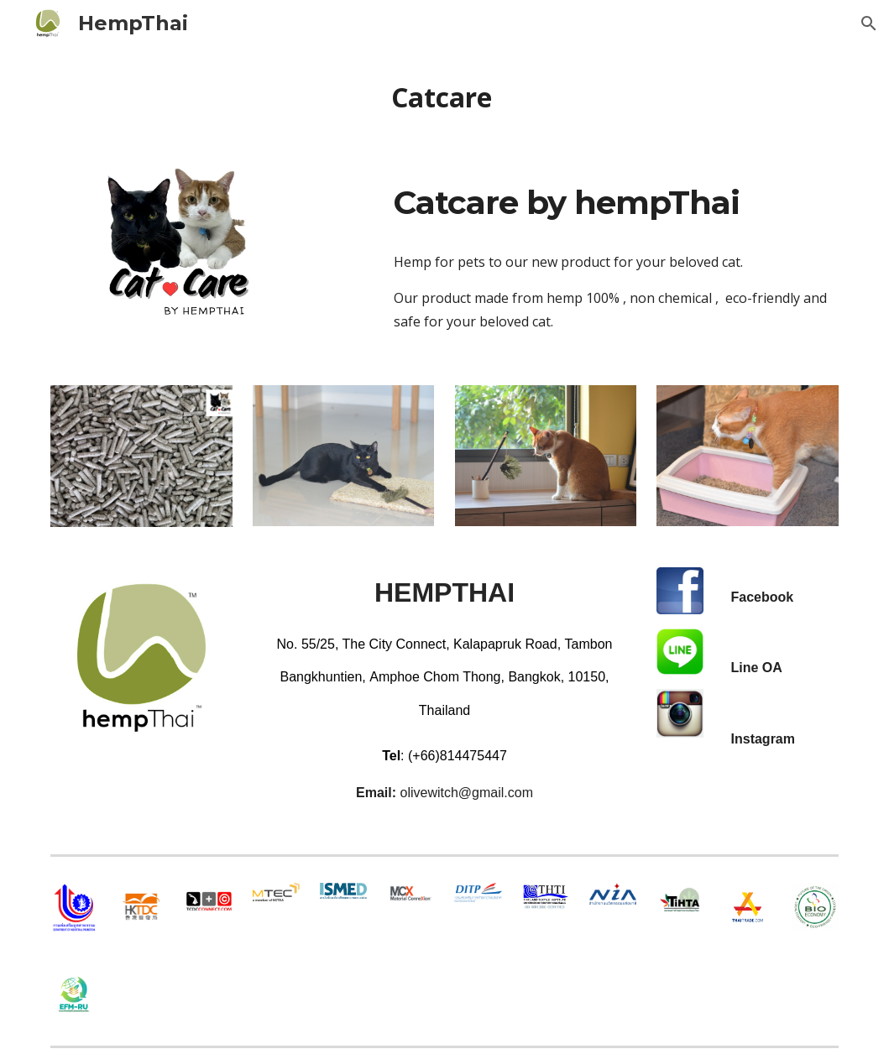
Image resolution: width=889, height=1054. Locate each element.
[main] (444, 97)
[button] (869, 23)
